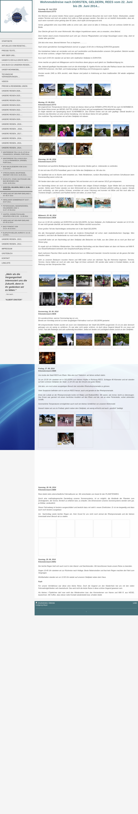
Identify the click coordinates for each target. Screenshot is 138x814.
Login (135, 603)
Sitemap (52, 603)
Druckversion (42, 603)
